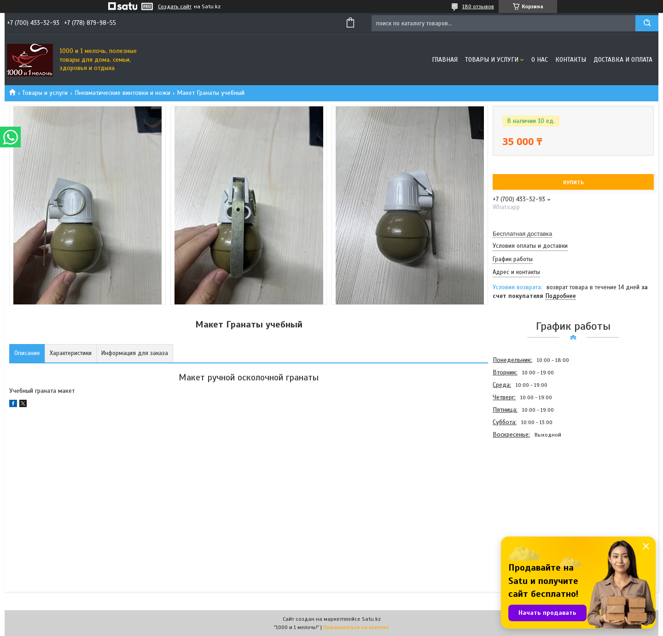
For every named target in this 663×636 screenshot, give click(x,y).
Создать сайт (175, 6)
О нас (539, 60)
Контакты (570, 60)
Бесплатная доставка (522, 233)
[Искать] (646, 23)
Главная (445, 60)
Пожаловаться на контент (356, 627)
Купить (573, 182)
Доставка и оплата (622, 60)
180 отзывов (478, 6)
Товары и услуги (491, 60)
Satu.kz (371, 619)
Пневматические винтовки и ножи (122, 93)
